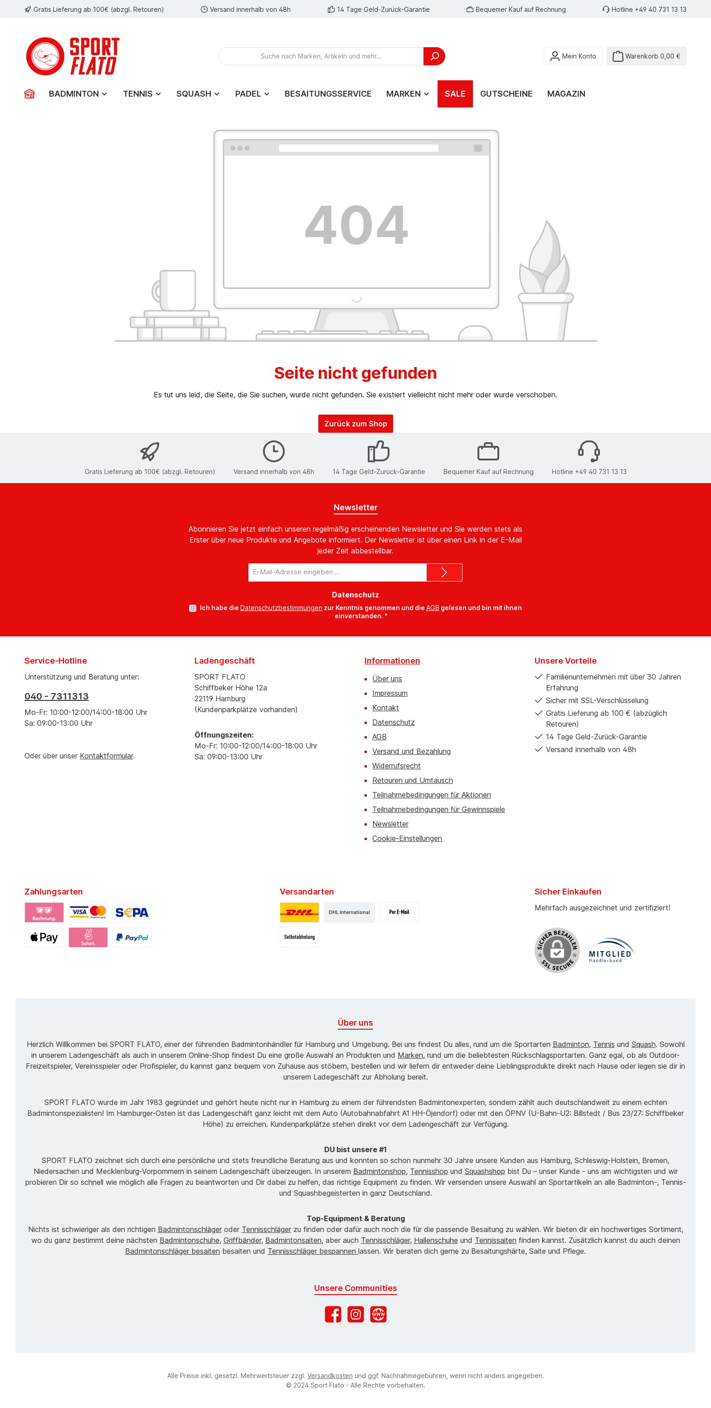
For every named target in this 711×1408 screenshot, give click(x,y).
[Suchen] (434, 56)
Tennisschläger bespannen (313, 1251)
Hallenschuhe (436, 1240)
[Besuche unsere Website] (378, 1314)
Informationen (392, 660)
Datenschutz (393, 722)
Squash (644, 1044)
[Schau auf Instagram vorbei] (356, 1314)
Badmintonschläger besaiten (172, 1251)
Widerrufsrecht (396, 765)
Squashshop (485, 1171)
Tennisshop (429, 1171)
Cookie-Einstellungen (407, 838)
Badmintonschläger (190, 1229)
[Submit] (444, 572)
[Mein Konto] (573, 56)
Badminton (571, 1044)
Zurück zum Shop (355, 423)
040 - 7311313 (56, 696)
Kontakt (385, 707)
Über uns (387, 678)
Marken (410, 1055)
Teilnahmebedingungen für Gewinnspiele (438, 809)
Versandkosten (330, 1375)
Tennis (604, 1044)
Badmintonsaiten (293, 1240)
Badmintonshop (379, 1171)
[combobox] (321, 56)
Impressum (390, 693)
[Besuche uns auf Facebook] (333, 1314)
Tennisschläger (266, 1229)
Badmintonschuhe (189, 1240)
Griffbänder (242, 1240)
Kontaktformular (106, 755)
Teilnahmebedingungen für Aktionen (431, 794)
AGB (432, 607)
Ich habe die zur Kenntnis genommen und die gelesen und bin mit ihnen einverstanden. (361, 612)
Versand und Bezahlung (411, 751)
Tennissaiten (495, 1240)
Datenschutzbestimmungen (281, 607)
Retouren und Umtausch (412, 780)
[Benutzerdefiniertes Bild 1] (611, 950)
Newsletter (390, 823)
